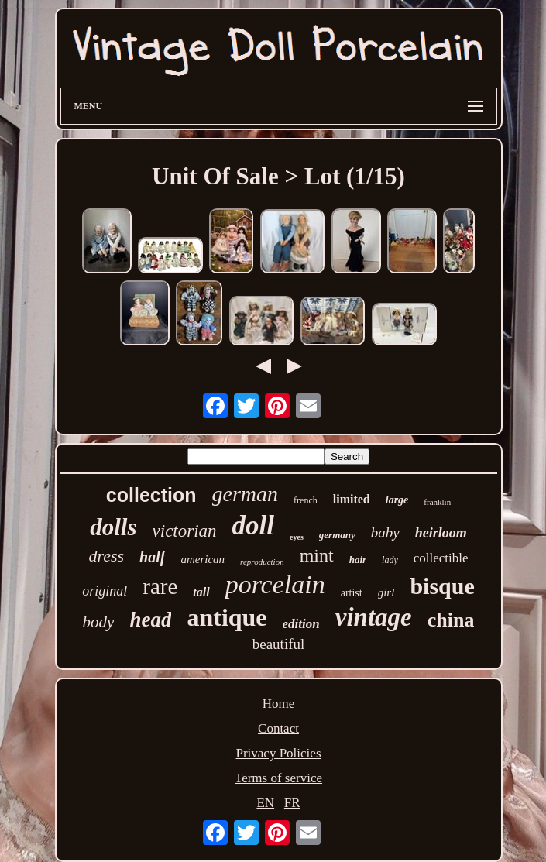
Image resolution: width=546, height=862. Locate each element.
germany (337, 535)
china (451, 620)
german (245, 494)
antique (226, 617)
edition (301, 623)
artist (351, 593)
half (152, 556)
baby (385, 532)
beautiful (278, 644)
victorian (185, 531)
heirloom (441, 533)
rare (160, 586)
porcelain (275, 584)
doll (253, 525)
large (397, 500)
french (306, 500)
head (150, 619)
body (99, 622)
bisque (442, 586)
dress (106, 555)
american (202, 559)
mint (317, 555)
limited (351, 499)
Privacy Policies (278, 753)
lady (390, 560)
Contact (278, 728)
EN (265, 802)
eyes (297, 537)
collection (151, 495)
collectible (441, 558)
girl (386, 592)
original (104, 591)
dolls (113, 527)
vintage (373, 617)
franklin (437, 502)
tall (201, 592)
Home (279, 703)
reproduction (262, 561)
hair (357, 559)
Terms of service (278, 778)
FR (292, 802)
